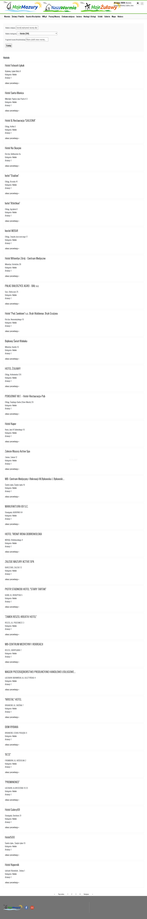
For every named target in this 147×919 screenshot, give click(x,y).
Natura (120, 16)
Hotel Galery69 (12, 809)
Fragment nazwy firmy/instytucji (15, 39)
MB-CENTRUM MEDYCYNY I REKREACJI (24, 644)
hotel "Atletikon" (12, 203)
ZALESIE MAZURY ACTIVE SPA (19, 561)
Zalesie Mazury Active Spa (17, 451)
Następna (86, 894)
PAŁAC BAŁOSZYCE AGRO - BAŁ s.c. (22, 286)
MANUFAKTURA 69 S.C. (16, 506)
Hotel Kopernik (12, 864)
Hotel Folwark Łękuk (14, 65)
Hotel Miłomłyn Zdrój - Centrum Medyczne (25, 258)
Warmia (7, 16)
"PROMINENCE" (12, 782)
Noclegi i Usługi (90, 16)
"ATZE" (8, 754)
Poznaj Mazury (54, 16)
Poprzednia (61, 894)
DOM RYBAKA (11, 727)
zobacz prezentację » (12, 83)
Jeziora (79, 16)
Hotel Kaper (10, 424)
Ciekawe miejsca (68, 16)
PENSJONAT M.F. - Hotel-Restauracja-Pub (25, 396)
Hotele (14, 74)
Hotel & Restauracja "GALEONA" (20, 120)
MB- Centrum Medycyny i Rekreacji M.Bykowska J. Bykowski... (34, 479)
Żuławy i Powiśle (18, 16)
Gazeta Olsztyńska (33, 16)
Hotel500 (10, 837)
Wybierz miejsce (10, 27)
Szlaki (100, 16)
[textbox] (27, 28)
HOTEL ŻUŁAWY (13, 368)
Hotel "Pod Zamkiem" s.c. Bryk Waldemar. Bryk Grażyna (31, 313)
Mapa (114, 16)
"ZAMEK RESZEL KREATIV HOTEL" (21, 616)
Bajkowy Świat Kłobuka (16, 341)
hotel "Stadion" (12, 175)
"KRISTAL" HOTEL (13, 699)
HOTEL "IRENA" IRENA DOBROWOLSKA (23, 534)
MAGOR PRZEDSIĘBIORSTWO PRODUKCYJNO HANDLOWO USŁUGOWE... (40, 672)
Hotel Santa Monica (14, 93)
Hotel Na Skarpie (13, 148)
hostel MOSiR (11, 230)
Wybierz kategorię (10, 33)
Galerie (107, 16)
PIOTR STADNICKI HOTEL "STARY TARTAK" (25, 589)
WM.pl (44, 16)
